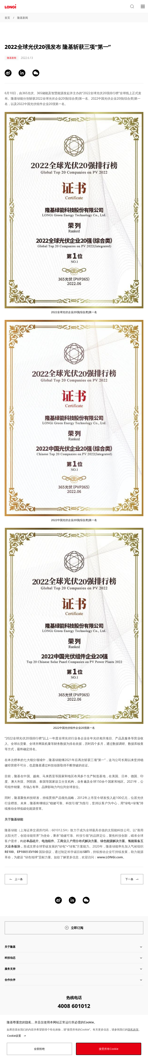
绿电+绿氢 (132, 803)
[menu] (142, 6)
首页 (7, 17)
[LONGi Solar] (10, 6)
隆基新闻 (22, 17)
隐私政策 (133, 1029)
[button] (132, 6)
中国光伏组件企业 (36, 104)
